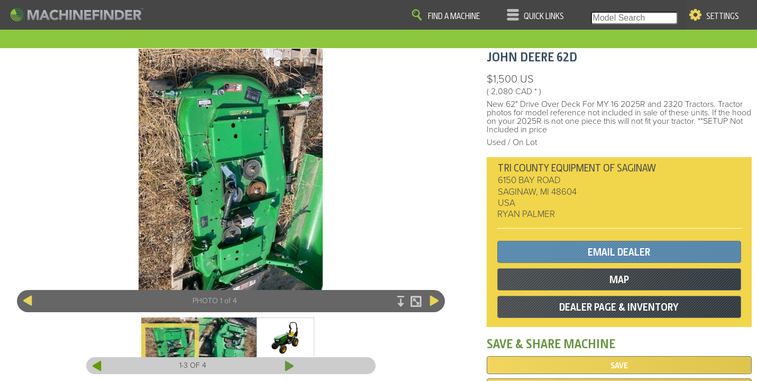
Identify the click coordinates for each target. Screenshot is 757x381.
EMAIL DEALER (619, 252)
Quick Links (544, 16)
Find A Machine (454, 16)
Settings (722, 16)
